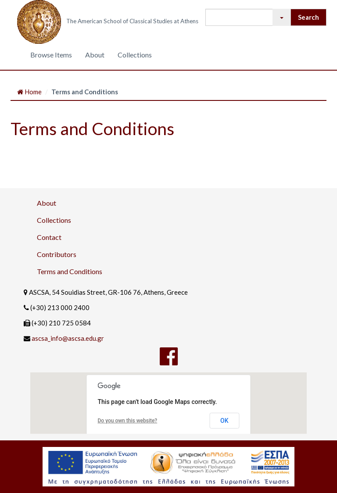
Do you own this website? (128, 421)
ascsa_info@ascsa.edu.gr (68, 338)
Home (29, 92)
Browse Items (51, 54)
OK (224, 420)
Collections (135, 54)
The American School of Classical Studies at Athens (132, 21)
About (94, 54)
